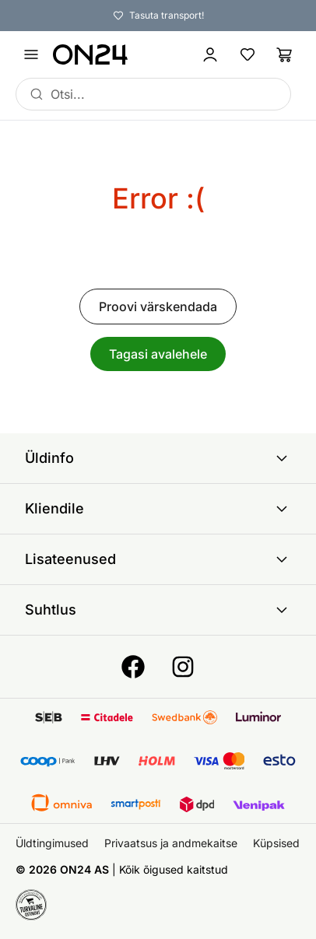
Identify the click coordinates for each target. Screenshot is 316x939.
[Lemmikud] (247, 54)
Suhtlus (158, 610)
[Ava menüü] (31, 54)
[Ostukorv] (284, 54)
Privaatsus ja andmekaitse (170, 843)
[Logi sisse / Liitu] (210, 54)
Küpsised (276, 843)
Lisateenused (158, 559)
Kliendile (158, 508)
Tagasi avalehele (158, 354)
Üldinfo (158, 458)
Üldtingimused (52, 843)
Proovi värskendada (158, 306)
